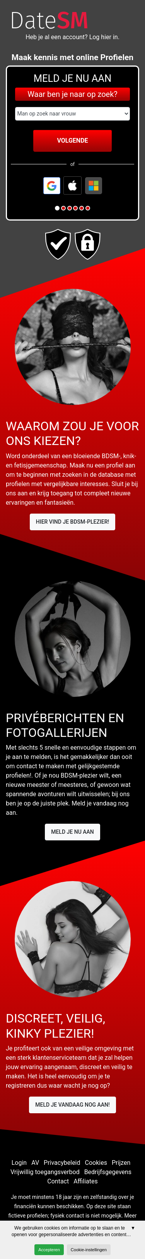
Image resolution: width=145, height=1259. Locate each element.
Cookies (96, 1162)
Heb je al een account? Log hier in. (72, 37)
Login (19, 1162)
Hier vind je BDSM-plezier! (72, 522)
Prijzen (121, 1162)
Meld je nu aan (72, 832)
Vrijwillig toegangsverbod (45, 1172)
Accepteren (49, 1249)
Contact (58, 1181)
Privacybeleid (62, 1162)
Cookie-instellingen (89, 1249)
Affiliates (85, 1181)
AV (35, 1162)
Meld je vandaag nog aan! (72, 1105)
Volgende (72, 140)
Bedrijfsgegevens (108, 1172)
